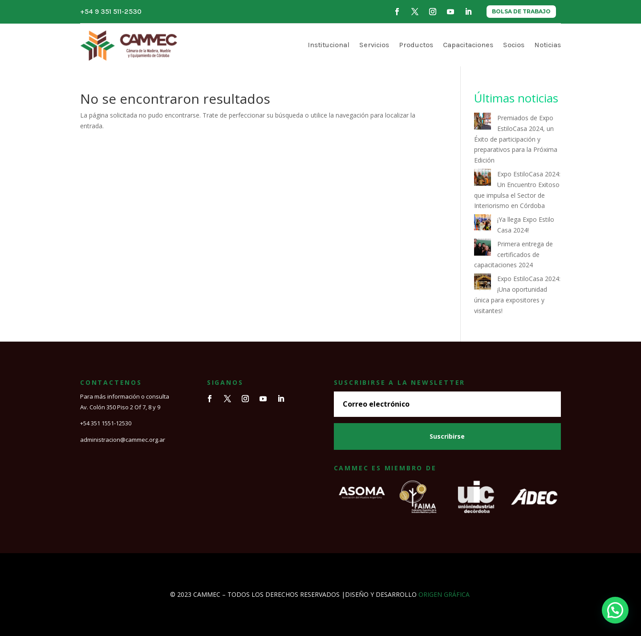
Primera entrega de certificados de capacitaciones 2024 (513, 254)
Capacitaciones (468, 45)
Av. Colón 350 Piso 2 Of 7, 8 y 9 (120, 407)
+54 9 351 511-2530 (111, 11)
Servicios (374, 45)
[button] (615, 610)
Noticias (547, 45)
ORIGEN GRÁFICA (444, 594)
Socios (513, 45)
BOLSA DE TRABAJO (521, 11)
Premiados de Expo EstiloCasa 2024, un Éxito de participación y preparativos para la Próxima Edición (515, 139)
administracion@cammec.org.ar (122, 440)
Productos (416, 45)
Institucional (328, 45)
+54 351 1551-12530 (105, 423)
